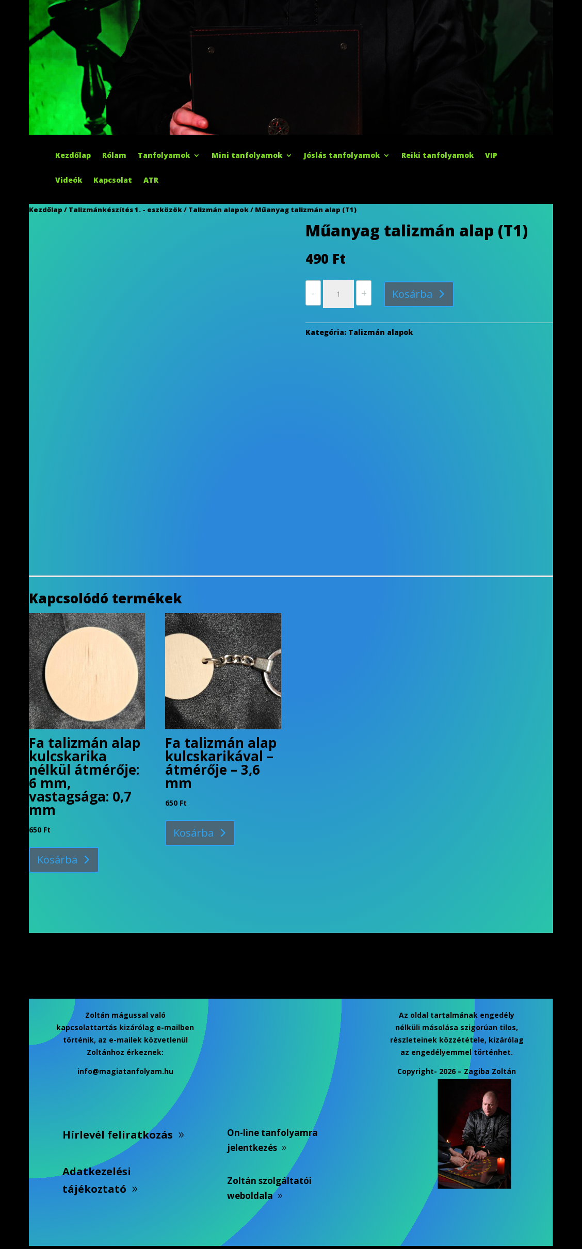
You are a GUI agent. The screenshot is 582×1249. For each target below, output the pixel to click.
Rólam (114, 156)
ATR (150, 181)
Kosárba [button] (57, 860)
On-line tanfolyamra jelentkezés (272, 1140)
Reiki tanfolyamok (437, 156)
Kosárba (412, 294)
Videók (68, 181)
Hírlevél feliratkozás (117, 1135)
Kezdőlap (73, 156)
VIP (491, 156)
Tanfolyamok (164, 156)
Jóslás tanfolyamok (342, 156)
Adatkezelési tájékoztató (96, 1180)
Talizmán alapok (218, 209)
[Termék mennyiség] (338, 294)
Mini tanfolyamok (247, 156)
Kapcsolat (112, 181)
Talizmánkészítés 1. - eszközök (125, 209)
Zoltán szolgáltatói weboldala (269, 1188)
